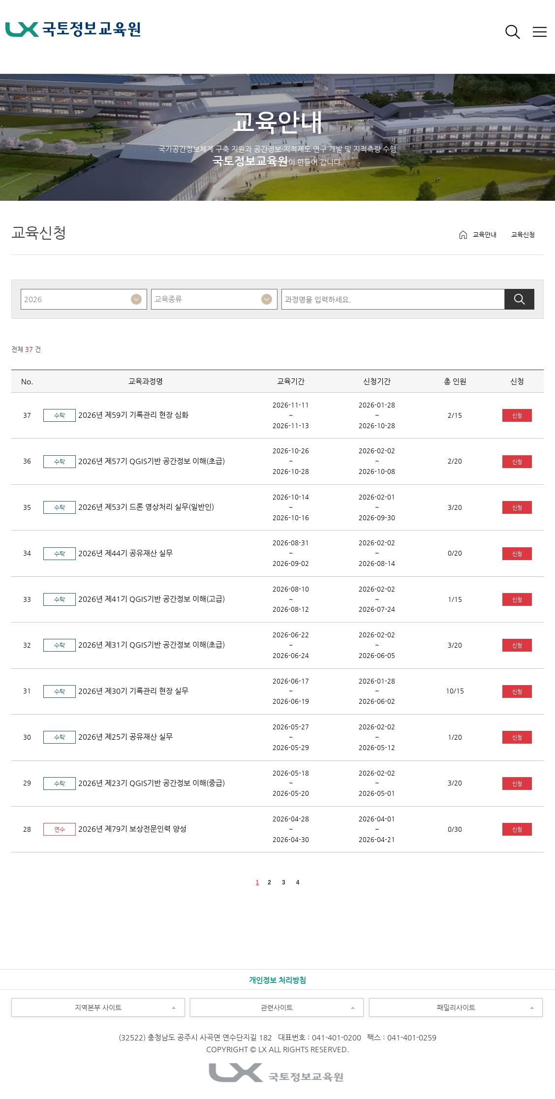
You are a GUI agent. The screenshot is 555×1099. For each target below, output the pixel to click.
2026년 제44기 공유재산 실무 (108, 553)
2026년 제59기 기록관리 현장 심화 (115, 414)
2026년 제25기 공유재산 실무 (108, 736)
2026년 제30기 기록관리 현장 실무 (115, 691)
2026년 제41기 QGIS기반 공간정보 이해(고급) (134, 599)
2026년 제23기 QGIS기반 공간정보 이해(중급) (134, 783)
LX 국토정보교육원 (72, 35)
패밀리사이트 (422, 1005)
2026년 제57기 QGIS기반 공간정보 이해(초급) (134, 461)
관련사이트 (241, 1005)
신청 (517, 415)
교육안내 (484, 234)
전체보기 (539, 32)
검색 (512, 32)
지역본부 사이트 (66, 1005)
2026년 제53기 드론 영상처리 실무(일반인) (128, 506)
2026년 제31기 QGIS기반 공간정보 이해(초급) (134, 644)
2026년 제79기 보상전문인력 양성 (114, 828)
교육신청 (523, 234)
